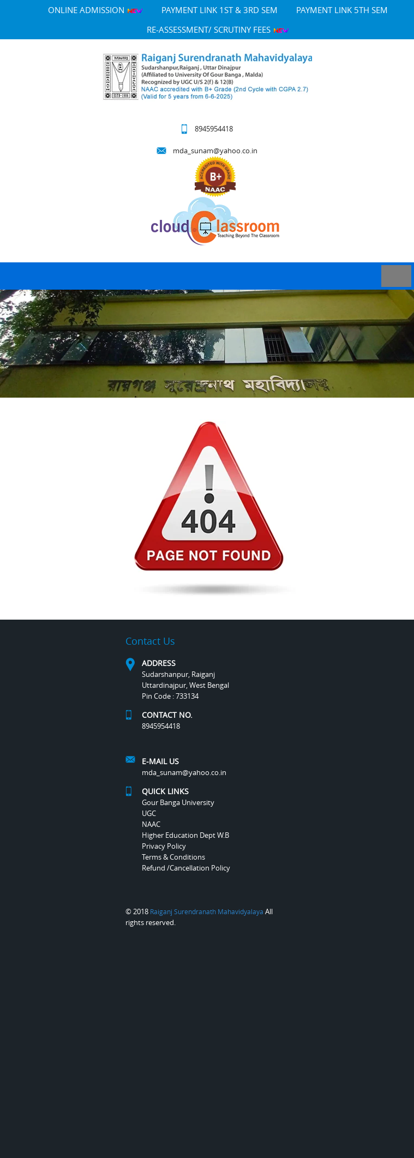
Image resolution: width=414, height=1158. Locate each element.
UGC (149, 813)
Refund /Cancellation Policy (186, 868)
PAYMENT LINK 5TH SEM (342, 9)
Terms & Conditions (173, 857)
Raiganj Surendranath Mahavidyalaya (206, 911)
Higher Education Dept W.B (185, 835)
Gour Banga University (178, 802)
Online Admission (95, 9)
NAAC (151, 824)
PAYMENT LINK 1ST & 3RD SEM (219, 9)
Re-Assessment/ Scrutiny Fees (218, 29)
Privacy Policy (164, 846)
